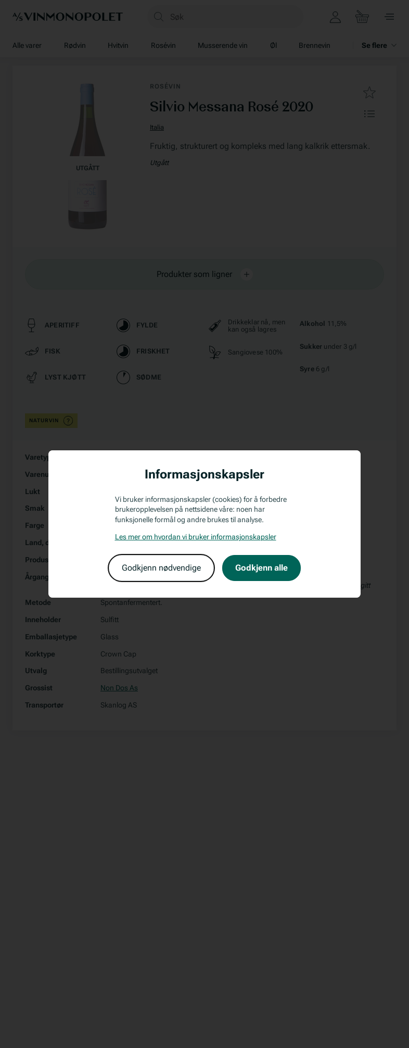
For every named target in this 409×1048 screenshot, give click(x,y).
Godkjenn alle (261, 568)
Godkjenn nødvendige (161, 568)
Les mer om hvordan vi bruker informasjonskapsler (195, 537)
